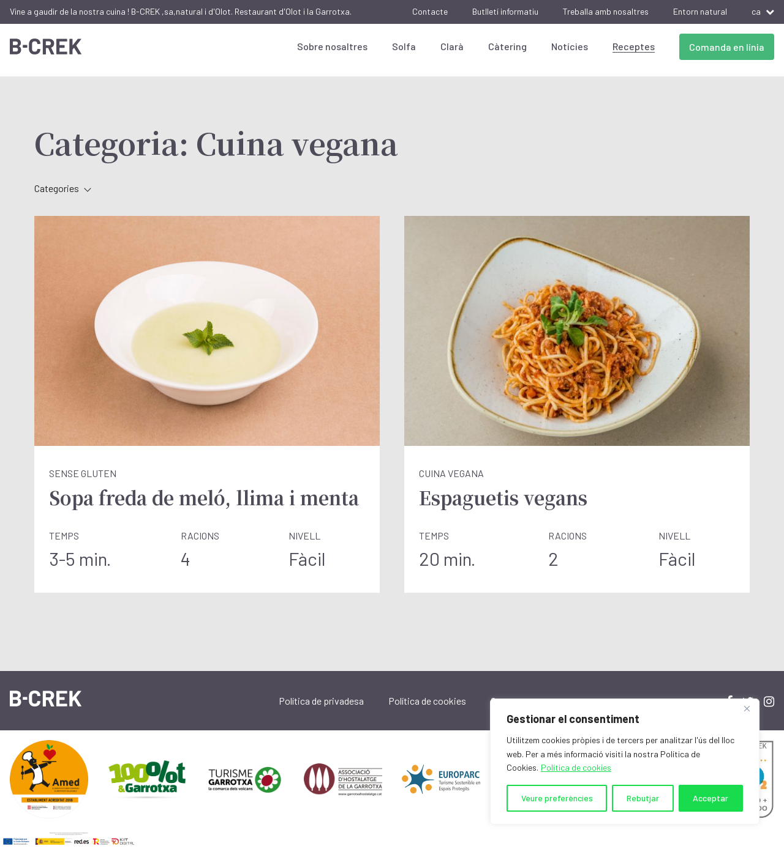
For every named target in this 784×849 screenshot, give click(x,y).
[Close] (746, 709)
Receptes (633, 46)
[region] (625, 762)
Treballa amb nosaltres (606, 11)
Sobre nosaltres (332, 46)
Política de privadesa (321, 700)
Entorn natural (700, 11)
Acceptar (710, 798)
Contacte (430, 11)
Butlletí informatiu (505, 11)
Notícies (569, 46)
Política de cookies (576, 767)
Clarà (452, 46)
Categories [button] (62, 188)
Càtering (507, 46)
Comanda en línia (726, 47)
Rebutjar (643, 798)
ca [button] (763, 11)
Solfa (404, 46)
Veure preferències (557, 798)
